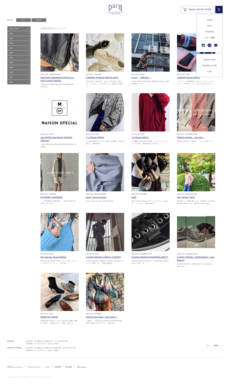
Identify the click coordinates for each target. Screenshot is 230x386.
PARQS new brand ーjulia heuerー (101, 317)
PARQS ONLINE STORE (200, 9)
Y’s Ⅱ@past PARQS (95, 137)
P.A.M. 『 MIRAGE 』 (141, 77)
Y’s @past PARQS (140, 137)
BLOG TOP (14, 28)
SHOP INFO (209, 32)
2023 (11, 48)
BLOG (209, 26)
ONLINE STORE (209, 60)
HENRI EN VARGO (49, 317)
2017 (11, 77)
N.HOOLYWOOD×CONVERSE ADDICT (150, 257)
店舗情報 (57, 367)
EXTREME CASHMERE (52, 197)
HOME (209, 20)
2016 (11, 82)
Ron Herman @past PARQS (53, 257)
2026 (11, 33)
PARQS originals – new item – (190, 137)
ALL (23, 20)
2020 (11, 62)
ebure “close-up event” (96, 197)
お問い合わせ (81, 367)
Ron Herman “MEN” (186, 197)
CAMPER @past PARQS (188, 77)
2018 (11, 72)
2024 (11, 43)
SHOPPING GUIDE (209, 66)
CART (209, 71)
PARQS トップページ (15, 367)
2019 (11, 67)
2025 (11, 38)
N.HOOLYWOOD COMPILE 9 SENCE (103, 257)
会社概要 (68, 367)
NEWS (38, 20)
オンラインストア (34, 367)
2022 (11, 53)
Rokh (134, 197)
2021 (11, 58)
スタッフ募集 (209, 38)
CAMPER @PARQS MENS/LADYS (102, 77)
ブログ (47, 367)
